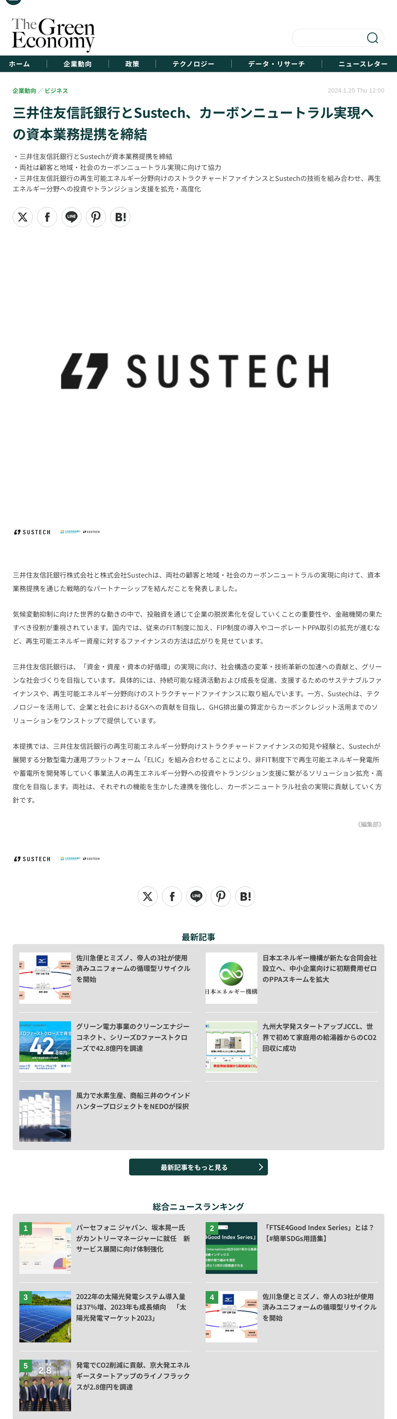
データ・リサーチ (277, 64)
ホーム (18, 64)
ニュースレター (364, 64)
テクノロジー (194, 64)
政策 (132, 64)
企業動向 (77, 64)
